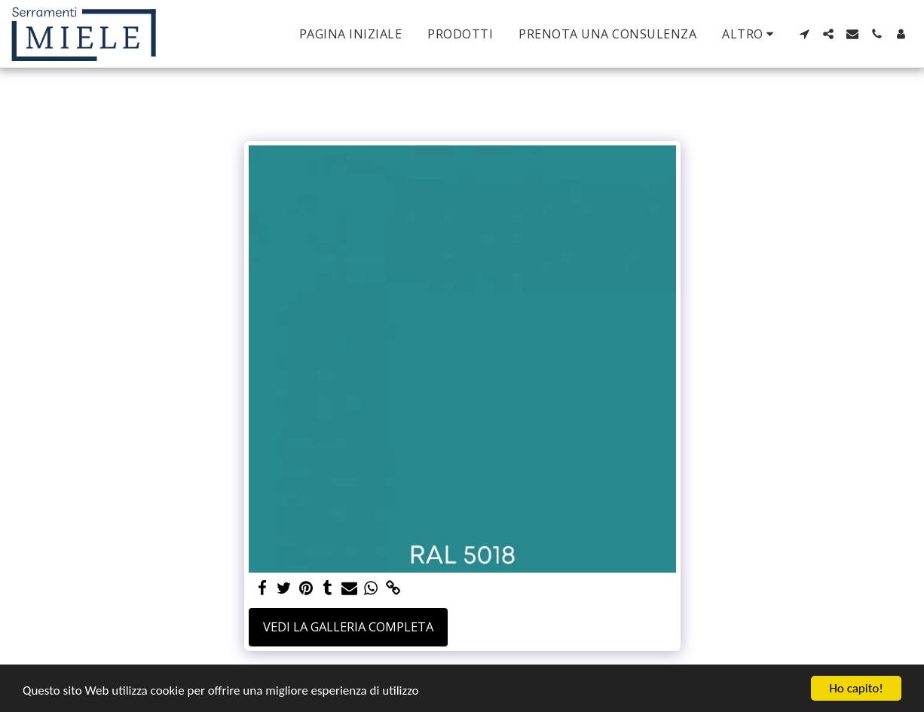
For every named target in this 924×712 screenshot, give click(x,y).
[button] (804, 34)
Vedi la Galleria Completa (348, 626)
